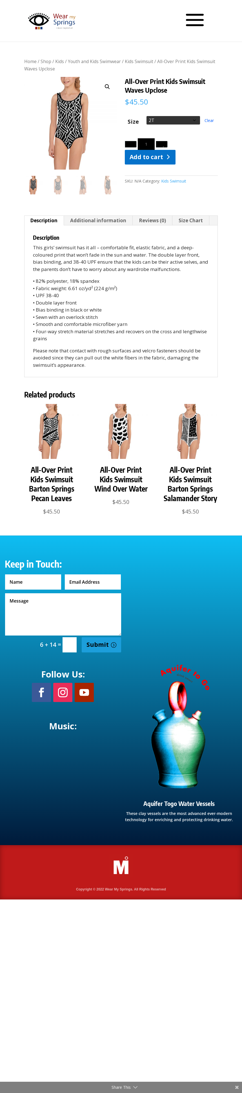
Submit (97, 644)
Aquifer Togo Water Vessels (179, 803)
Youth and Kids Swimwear (94, 61)
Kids (59, 61)
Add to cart (146, 157)
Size (133, 122)
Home (30, 61)
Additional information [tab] (98, 220)
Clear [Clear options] (209, 120)
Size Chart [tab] (191, 220)
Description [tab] (43, 220)
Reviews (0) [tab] (152, 220)
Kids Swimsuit (139, 61)
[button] (107, 87)
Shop (46, 61)
